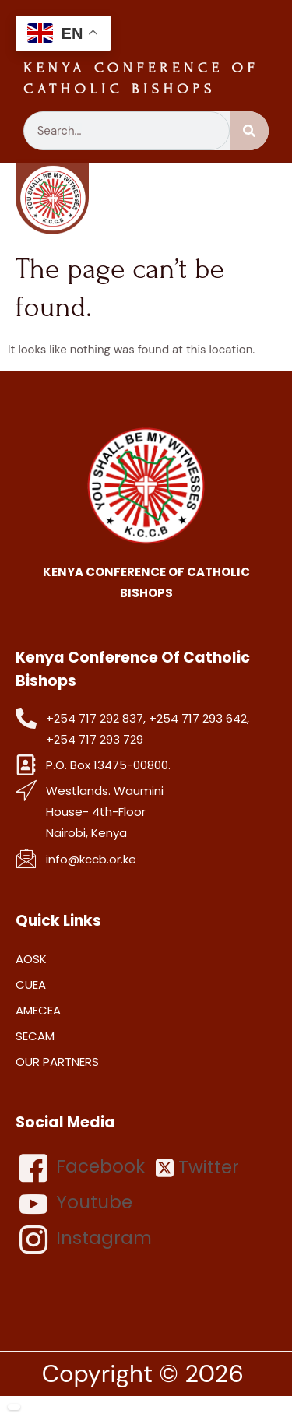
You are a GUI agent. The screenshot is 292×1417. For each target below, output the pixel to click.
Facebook (82, 1168)
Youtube (75, 1204)
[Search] (249, 130)
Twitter (197, 1167)
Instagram (85, 1239)
